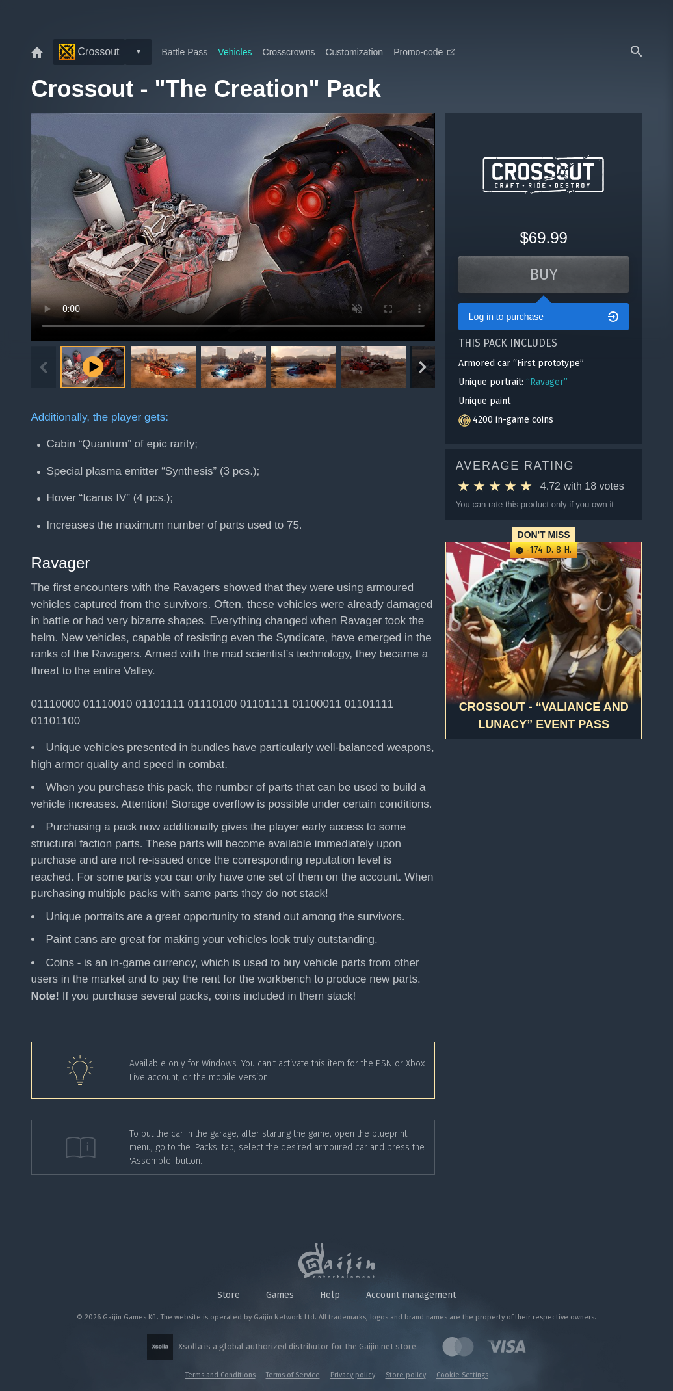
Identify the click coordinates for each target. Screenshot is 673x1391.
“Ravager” (547, 382)
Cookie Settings (462, 1375)
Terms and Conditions (220, 1375)
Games (280, 1295)
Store (228, 1295)
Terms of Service (293, 1375)
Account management (411, 1295)
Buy (544, 274)
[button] (163, 367)
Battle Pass (185, 52)
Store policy (406, 1375)
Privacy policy (352, 1375)
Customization (354, 52)
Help (330, 1295)
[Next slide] (422, 367)
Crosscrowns (289, 52)
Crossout (89, 52)
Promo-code (424, 52)
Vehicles (235, 52)
